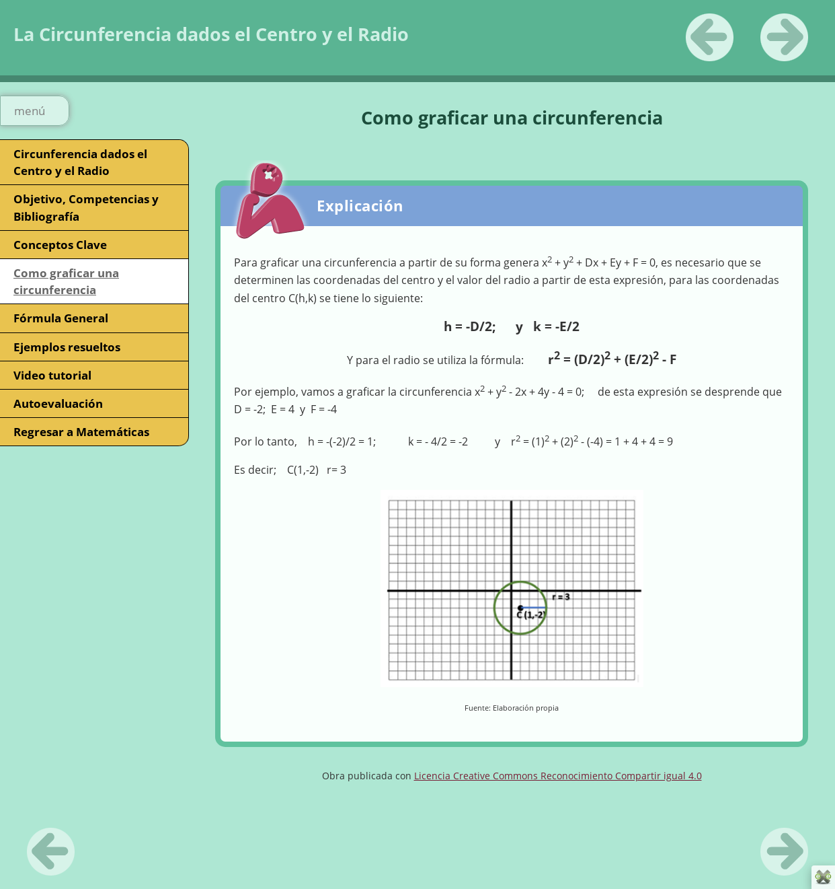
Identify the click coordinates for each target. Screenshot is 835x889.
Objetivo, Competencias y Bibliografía (86, 207)
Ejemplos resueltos (66, 347)
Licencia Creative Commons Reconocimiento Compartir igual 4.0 (558, 775)
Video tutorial (52, 375)
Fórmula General (60, 318)
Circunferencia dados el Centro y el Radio (80, 162)
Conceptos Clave (60, 244)
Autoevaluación (58, 403)
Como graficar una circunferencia (66, 281)
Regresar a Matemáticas (81, 431)
